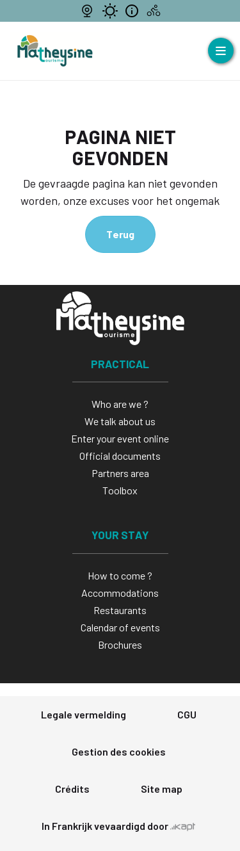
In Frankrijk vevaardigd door (118, 826)
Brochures (120, 644)
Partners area (120, 473)
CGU (186, 714)
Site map (161, 788)
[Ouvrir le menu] (221, 50)
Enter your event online (120, 438)
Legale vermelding (83, 714)
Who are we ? (120, 404)
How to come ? (120, 575)
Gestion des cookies (119, 751)
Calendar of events (120, 627)
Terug (120, 234)
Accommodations (120, 593)
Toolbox (120, 490)
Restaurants (120, 610)
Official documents (120, 456)
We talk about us (120, 421)
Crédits (72, 788)
